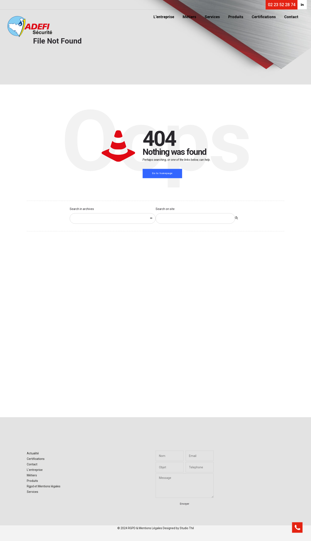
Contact (291, 17)
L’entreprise (163, 17)
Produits (235, 17)
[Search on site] (195, 218)
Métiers (189, 17)
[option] (70, 313)
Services (212, 17)
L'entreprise (35, 470)
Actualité (33, 453)
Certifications (264, 17)
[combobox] (113, 218)
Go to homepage (162, 173)
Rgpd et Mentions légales (43, 486)
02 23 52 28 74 (281, 4)
